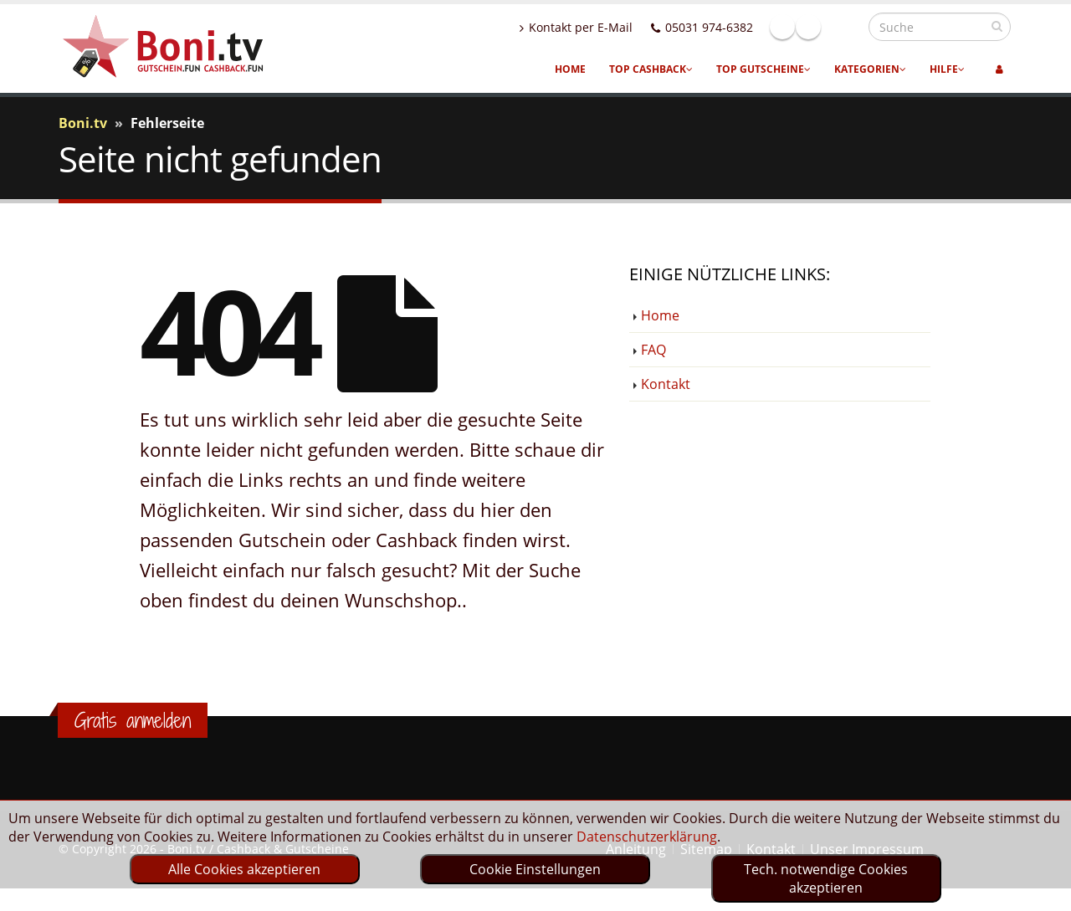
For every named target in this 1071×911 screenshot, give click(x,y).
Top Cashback (651, 69)
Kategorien (870, 69)
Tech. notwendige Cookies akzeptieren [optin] (826, 878)
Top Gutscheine (763, 69)
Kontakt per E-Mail (612, 27)
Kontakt (665, 384)
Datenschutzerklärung (646, 836)
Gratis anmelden (132, 720)
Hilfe (947, 69)
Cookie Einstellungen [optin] (535, 869)
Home (570, 69)
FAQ (653, 349)
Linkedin (844, 26)
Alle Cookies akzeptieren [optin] (244, 869)
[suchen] (996, 26)
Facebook (818, 26)
